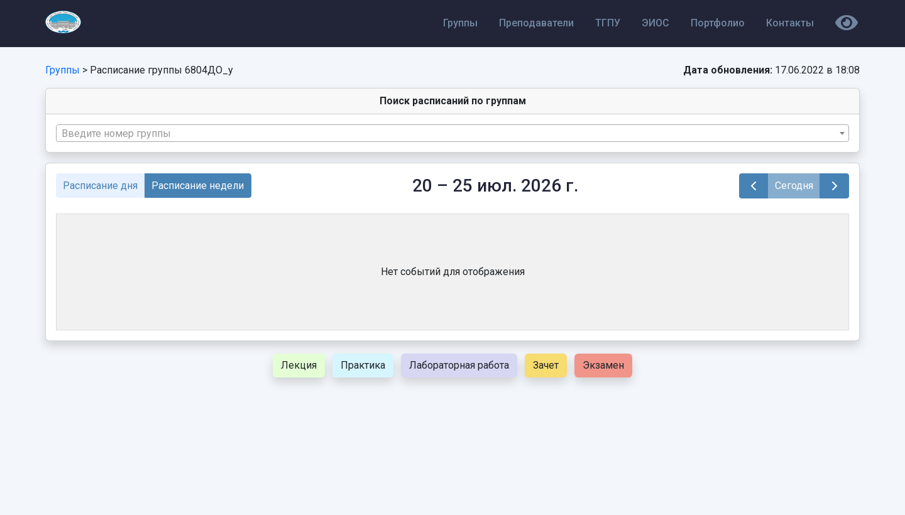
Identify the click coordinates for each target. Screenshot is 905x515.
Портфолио (718, 23)
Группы (460, 23)
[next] (834, 185)
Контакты (790, 23)
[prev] (754, 185)
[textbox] (452, 134)
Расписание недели (197, 186)
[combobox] (452, 133)
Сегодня (794, 186)
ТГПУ (607, 23)
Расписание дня (100, 186)
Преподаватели (536, 23)
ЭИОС (655, 23)
